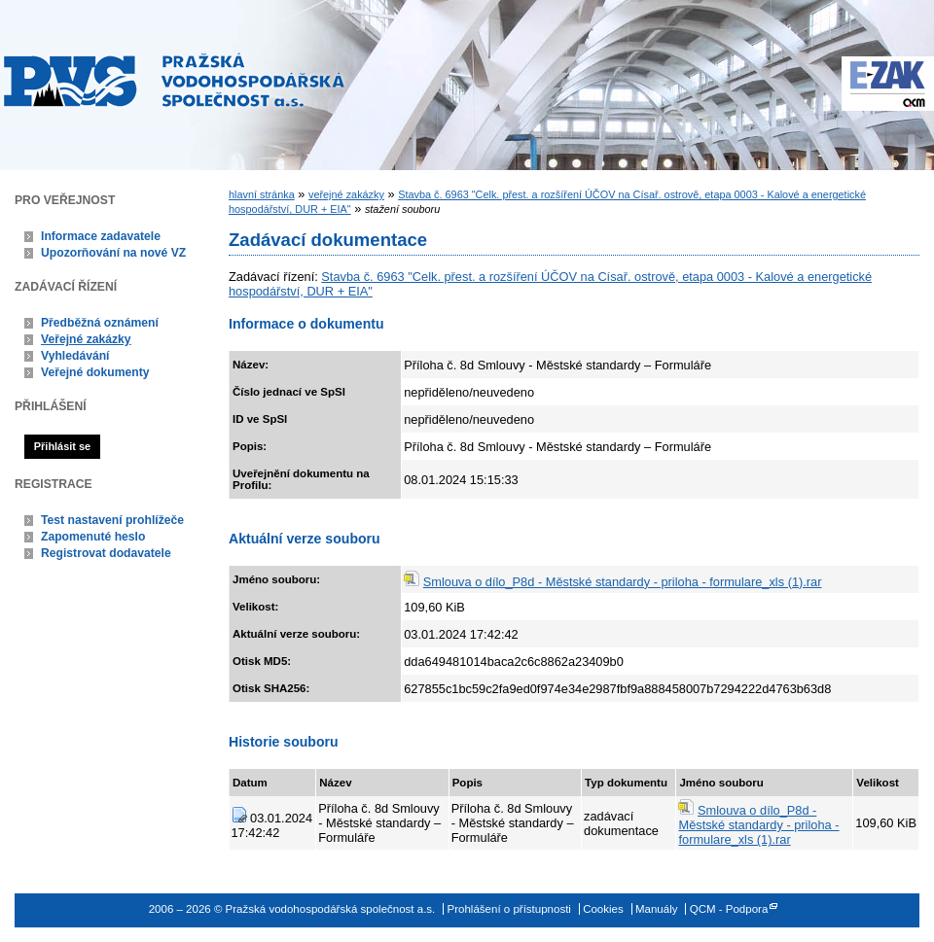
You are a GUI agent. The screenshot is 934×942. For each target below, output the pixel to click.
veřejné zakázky (346, 194)
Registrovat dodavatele (106, 553)
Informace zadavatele (101, 236)
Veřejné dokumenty (95, 372)
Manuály (656, 909)
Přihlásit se (62, 446)
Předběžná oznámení (100, 323)
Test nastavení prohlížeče (112, 520)
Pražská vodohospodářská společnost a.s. (174, 80)
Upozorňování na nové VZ (113, 253)
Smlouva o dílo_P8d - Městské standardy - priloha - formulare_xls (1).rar (622, 582)
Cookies (603, 909)
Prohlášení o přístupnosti (509, 909)
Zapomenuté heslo (93, 536)
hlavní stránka (262, 194)
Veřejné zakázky (86, 339)
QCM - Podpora (729, 909)
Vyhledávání (75, 356)
